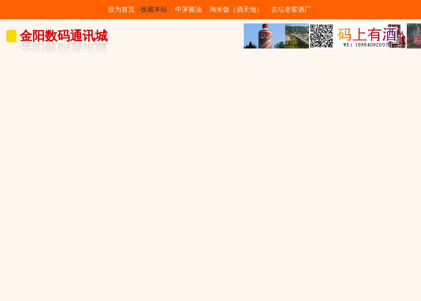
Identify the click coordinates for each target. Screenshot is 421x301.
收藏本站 (153, 9)
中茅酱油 (188, 9)
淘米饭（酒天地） (236, 9)
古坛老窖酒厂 (291, 9)
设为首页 (121, 9)
